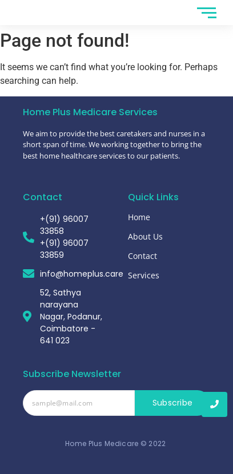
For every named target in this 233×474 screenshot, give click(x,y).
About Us (145, 236)
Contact (142, 255)
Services (143, 275)
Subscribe (172, 402)
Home (139, 217)
